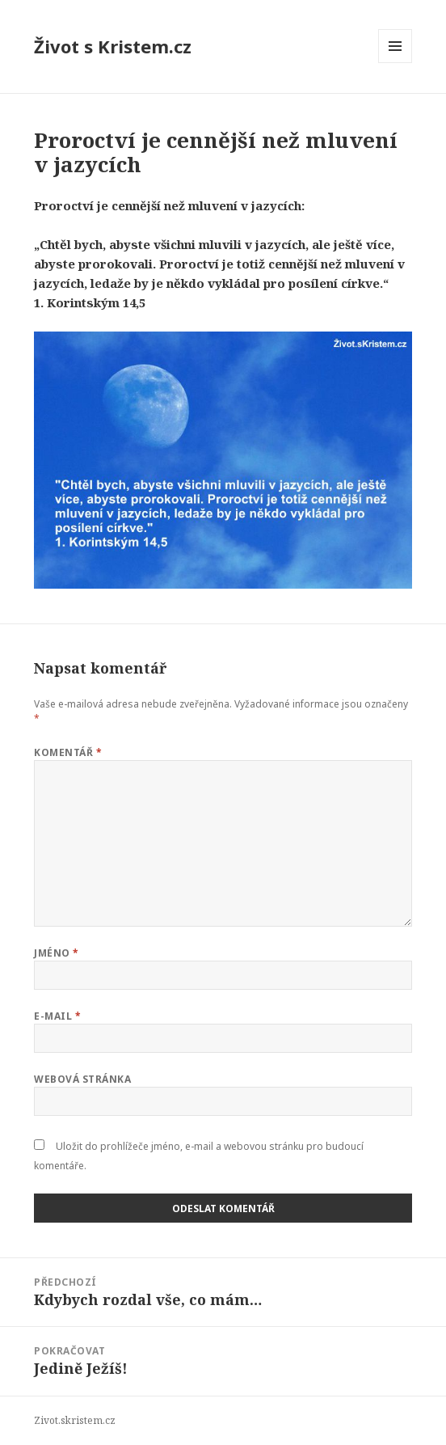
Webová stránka (82, 1079)
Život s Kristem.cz (112, 46)
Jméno (56, 953)
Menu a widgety (395, 62)
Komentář (68, 752)
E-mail (57, 1016)
